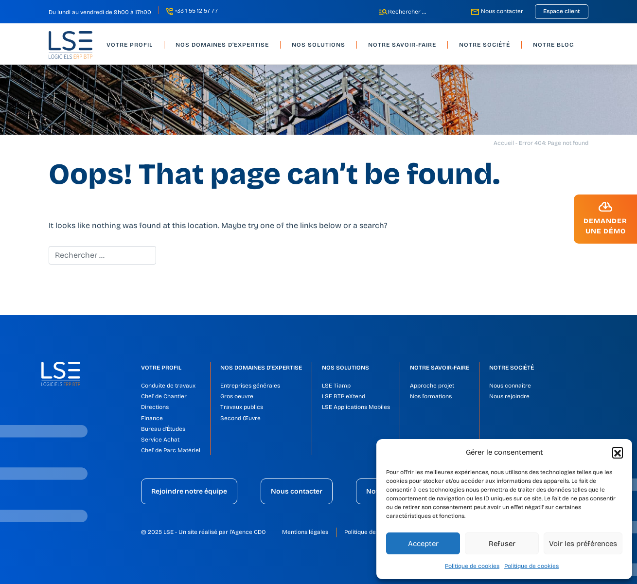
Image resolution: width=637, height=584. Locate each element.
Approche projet (432, 385)
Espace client (561, 11)
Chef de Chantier (164, 396)
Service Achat (160, 439)
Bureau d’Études (163, 428)
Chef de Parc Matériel (170, 450)
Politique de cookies (472, 566)
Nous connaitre (510, 385)
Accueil (504, 143)
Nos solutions (345, 367)
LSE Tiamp (336, 385)
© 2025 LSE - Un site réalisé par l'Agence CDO (203, 532)
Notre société (511, 367)
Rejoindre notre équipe (189, 491)
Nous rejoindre (509, 396)
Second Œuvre (240, 418)
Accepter (423, 543)
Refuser (502, 543)
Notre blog (553, 44)
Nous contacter (502, 11)
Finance (152, 418)
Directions (155, 407)
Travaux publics (241, 407)
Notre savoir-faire (439, 367)
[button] (617, 452)
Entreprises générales (250, 385)
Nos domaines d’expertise (261, 367)
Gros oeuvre (236, 396)
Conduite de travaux (168, 385)
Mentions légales (305, 532)
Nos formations (431, 396)
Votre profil (161, 367)
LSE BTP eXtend (343, 396)
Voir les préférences (583, 543)
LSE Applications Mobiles (356, 407)
